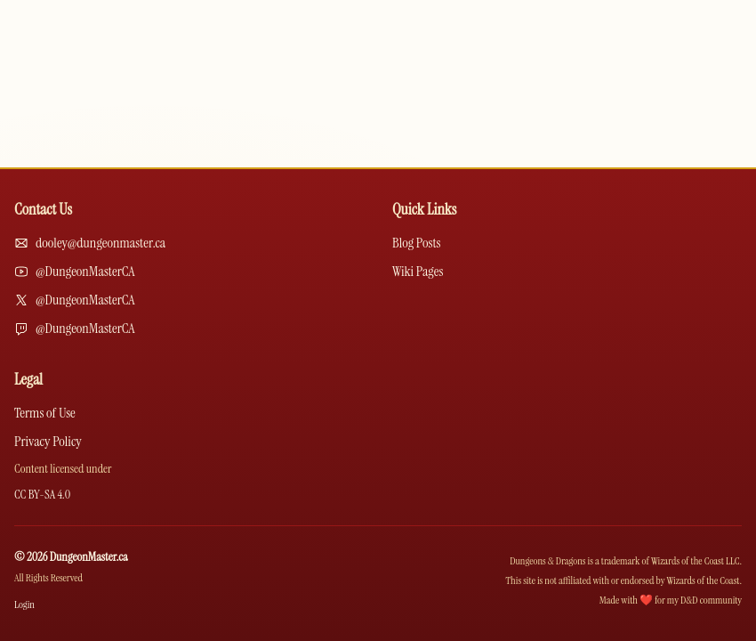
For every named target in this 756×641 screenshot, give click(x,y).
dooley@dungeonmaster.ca (100, 242)
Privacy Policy (48, 441)
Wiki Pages (417, 271)
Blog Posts (416, 242)
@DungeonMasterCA (85, 271)
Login (24, 604)
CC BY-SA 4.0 (42, 494)
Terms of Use (45, 412)
